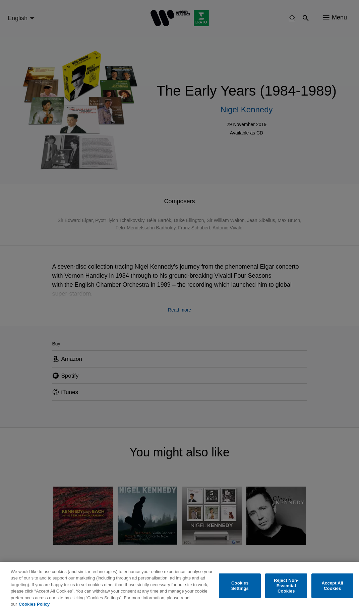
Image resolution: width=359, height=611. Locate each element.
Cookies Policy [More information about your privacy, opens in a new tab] (34, 604)
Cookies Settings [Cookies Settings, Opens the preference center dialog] (240, 585)
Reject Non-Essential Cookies (286, 586)
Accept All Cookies (332, 585)
